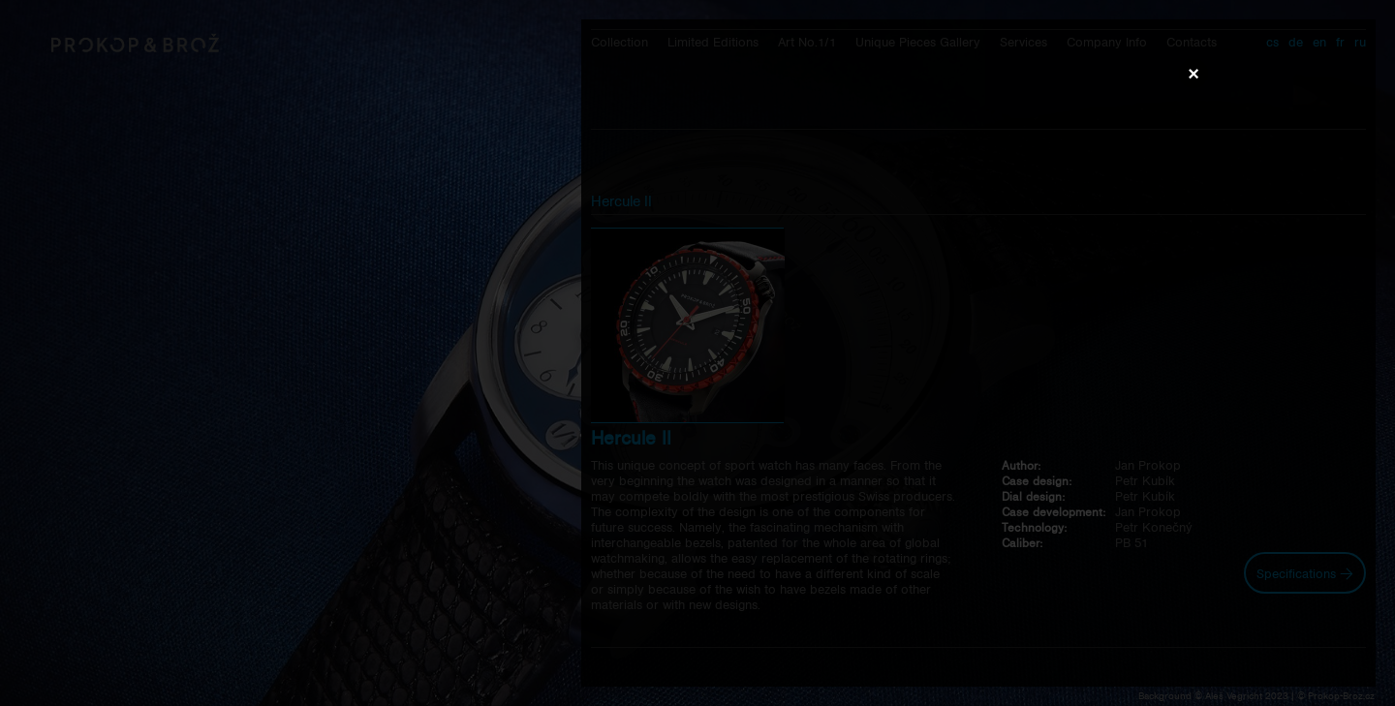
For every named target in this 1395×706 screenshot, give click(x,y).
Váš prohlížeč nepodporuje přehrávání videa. (698, 352)
